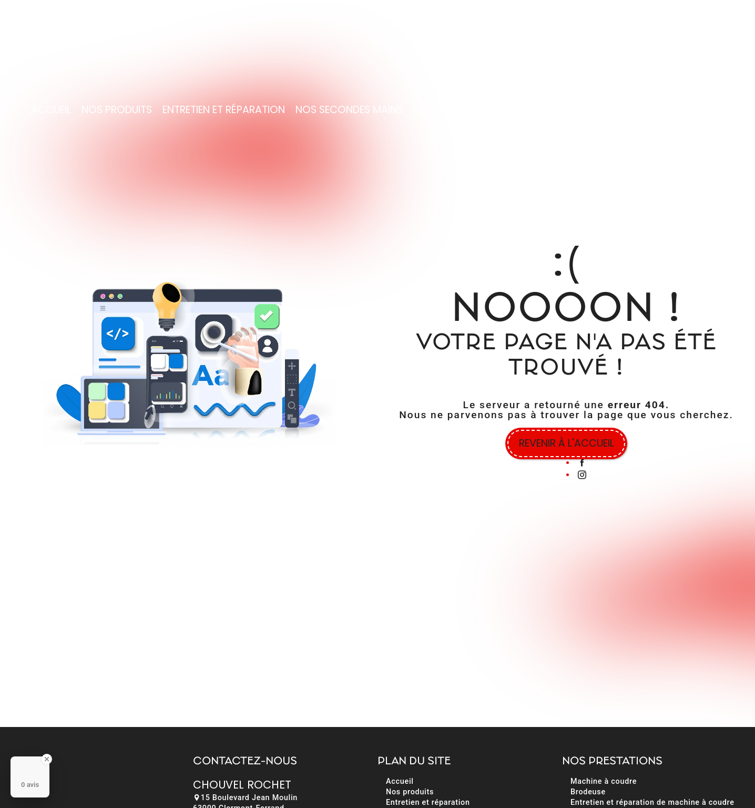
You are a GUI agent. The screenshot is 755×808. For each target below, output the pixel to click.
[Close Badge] (47, 759)
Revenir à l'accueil (566, 443)
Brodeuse (588, 791)
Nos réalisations (605, 109)
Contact (685, 109)
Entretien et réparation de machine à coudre (652, 802)
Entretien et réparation (223, 109)
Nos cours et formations (481, 109)
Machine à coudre (603, 781)
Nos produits (116, 109)
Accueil (51, 109)
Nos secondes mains (349, 109)
